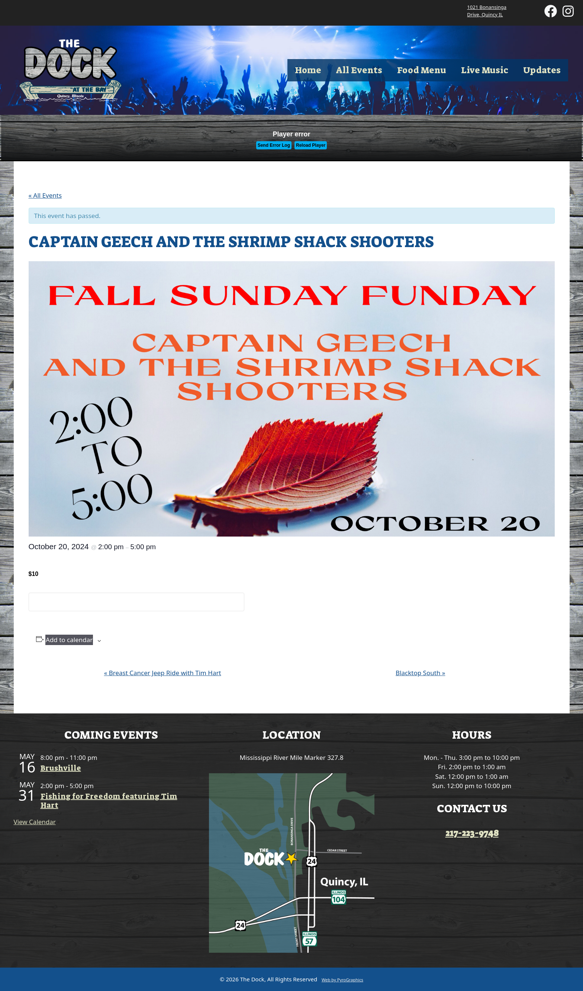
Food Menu (421, 70)
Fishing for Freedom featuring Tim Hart (109, 800)
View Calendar (35, 821)
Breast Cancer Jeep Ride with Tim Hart (162, 672)
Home (308, 70)
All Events (359, 70)
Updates (542, 70)
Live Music (484, 70)
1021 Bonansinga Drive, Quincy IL (486, 11)
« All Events (45, 195)
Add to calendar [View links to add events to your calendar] (69, 639)
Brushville (61, 768)
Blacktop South (420, 672)
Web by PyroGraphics (342, 979)
